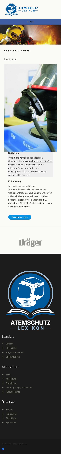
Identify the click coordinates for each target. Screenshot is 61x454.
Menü (30, 22)
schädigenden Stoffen (41, 161)
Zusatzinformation (20, 217)
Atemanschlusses (31, 164)
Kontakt (9, 409)
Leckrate (10, 59)
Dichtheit (24, 203)
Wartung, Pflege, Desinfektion (19, 387)
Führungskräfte (13, 392)
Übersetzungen (13, 357)
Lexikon (9, 344)
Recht (8, 374)
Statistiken (11, 418)
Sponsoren (11, 422)
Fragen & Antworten (15, 352)
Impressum (11, 414)
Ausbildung (11, 379)
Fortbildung (11, 383)
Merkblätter (11, 348)
